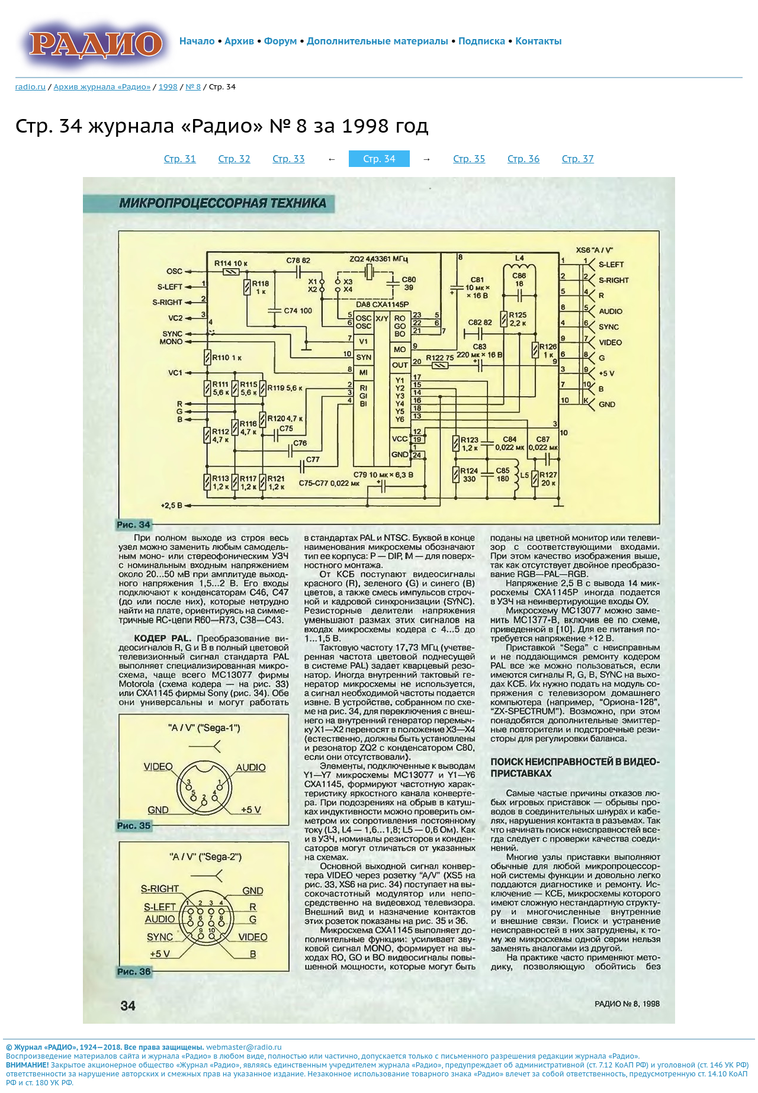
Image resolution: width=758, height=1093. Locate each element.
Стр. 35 (469, 158)
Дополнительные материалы (377, 40)
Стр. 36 (523, 158)
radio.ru (30, 86)
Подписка (481, 40)
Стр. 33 (288, 158)
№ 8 (193, 86)
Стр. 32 (234, 158)
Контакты (538, 40)
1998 (168, 86)
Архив (239, 40)
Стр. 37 (578, 158)
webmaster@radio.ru (244, 1047)
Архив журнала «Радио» (102, 86)
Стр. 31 (180, 158)
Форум (280, 40)
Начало (197, 40)
